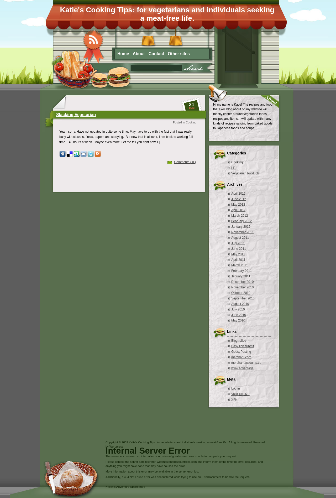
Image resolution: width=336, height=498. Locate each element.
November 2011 (242, 232)
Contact (156, 53)
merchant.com (241, 357)
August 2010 (240, 304)
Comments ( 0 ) (185, 162)
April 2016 (238, 193)
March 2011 (239, 265)
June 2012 (238, 199)
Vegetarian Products (245, 173)
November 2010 (242, 287)
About (139, 53)
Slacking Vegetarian (76, 114)
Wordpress (116, 446)
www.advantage (242, 368)
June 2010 (238, 315)
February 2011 (241, 271)
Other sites (179, 53)
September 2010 (243, 298)
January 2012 (240, 227)
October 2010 (240, 293)
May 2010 (238, 320)
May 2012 (238, 204)
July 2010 (238, 309)
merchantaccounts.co (246, 363)
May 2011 (238, 254)
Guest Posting (241, 352)
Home (123, 53)
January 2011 (240, 276)
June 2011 (238, 249)
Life (233, 168)
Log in (235, 388)
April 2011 (238, 260)
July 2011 (238, 243)
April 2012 (238, 210)
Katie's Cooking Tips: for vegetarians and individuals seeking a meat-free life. (167, 14)
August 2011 (240, 238)
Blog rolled (238, 341)
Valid (240, 394)
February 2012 (241, 221)
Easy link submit (242, 346)
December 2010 (242, 282)
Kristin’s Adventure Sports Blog (125, 486)
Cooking (191, 122)
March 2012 (239, 215)
